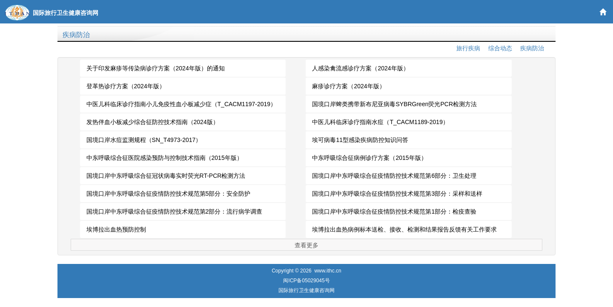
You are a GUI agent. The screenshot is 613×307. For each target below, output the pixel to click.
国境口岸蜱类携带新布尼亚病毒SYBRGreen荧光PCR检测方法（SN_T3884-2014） (394, 107)
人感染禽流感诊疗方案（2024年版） (360, 68)
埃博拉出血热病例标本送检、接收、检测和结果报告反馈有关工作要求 (404, 229)
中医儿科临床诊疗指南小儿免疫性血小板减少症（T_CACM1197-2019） (181, 104)
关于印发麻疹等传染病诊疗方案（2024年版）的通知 (155, 68)
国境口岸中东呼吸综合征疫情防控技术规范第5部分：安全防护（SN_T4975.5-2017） (168, 196)
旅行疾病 (468, 48)
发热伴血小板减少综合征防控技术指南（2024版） (152, 122)
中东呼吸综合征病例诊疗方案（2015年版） (369, 157)
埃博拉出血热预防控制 (116, 229)
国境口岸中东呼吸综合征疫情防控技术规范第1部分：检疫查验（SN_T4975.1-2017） (394, 214)
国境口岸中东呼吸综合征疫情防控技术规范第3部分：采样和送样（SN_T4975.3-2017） (397, 196)
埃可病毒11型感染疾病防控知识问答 (360, 139)
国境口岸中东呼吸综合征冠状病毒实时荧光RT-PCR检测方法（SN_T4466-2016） (166, 178)
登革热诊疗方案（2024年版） (125, 86)
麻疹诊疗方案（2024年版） (348, 86)
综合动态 (500, 48)
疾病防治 (76, 34)
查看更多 (306, 245)
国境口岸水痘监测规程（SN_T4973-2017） (144, 139)
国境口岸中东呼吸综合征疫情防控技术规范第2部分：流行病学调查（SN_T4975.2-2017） (174, 214)
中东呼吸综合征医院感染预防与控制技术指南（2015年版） (164, 157)
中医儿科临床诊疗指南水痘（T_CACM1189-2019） (380, 122)
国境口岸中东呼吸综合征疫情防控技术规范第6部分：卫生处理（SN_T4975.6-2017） (394, 178)
